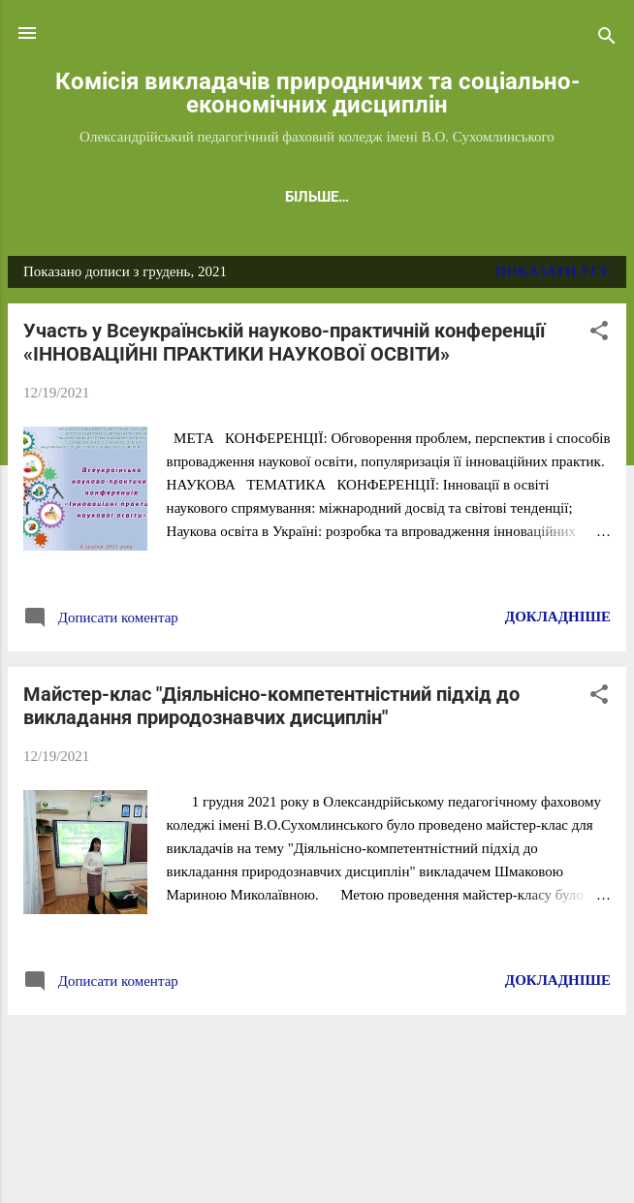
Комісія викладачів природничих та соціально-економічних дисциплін (317, 93)
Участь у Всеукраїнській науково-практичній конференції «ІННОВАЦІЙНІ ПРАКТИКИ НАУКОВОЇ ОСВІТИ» (284, 346)
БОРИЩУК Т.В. (489, 197)
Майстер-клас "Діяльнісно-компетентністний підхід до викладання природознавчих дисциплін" (271, 709)
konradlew (399, 1165)
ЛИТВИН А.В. (357, 197)
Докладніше (558, 620)
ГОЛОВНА (128, 197)
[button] (599, 338)
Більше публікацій (317, 1056)
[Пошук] (606, 39)
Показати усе (553, 275)
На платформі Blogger (317, 1127)
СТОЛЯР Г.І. (237, 197)
